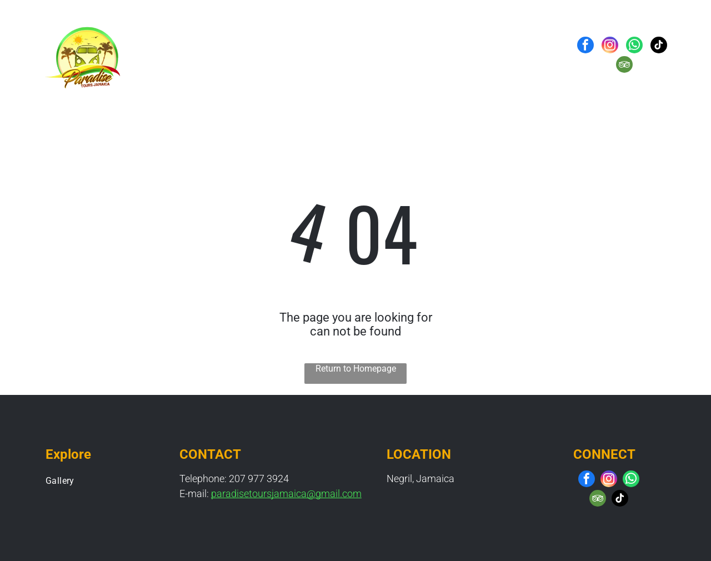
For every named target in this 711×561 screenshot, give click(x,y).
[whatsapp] (634, 46)
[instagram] (610, 46)
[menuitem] (263, 56)
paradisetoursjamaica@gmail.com (286, 493)
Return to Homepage (356, 368)
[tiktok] (658, 46)
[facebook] (585, 46)
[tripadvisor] (624, 66)
